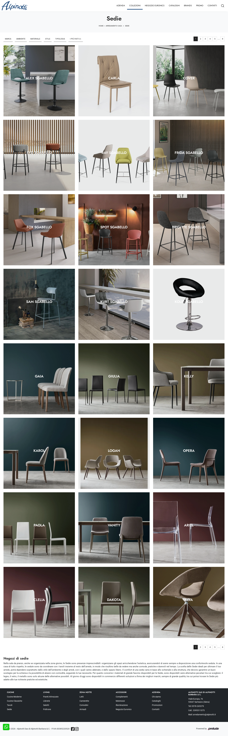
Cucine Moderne (14, 697)
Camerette (84, 701)
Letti (82, 697)
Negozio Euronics (154, 5)
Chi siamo (156, 697)
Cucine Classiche (14, 701)
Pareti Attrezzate (50, 697)
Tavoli (9, 705)
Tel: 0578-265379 (196, 706)
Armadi (83, 709)
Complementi (122, 697)
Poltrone (47, 709)
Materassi (120, 701)
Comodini (84, 705)
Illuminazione (122, 705)
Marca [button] (8, 39)
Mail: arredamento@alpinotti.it (202, 714)
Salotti (46, 705)
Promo (199, 5)
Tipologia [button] (60, 39)
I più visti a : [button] (75, 39)
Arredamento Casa (114, 26)
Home (101, 26)
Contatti (212, 5)
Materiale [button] (35, 39)
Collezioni (134, 5)
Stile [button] (47, 39)
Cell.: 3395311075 (196, 710)
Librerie (46, 701)
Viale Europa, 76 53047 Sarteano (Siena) (199, 700)
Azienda (120, 5)
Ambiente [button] (20, 39)
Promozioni (157, 705)
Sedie (127, 26)
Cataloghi (174, 5)
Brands (188, 5)
